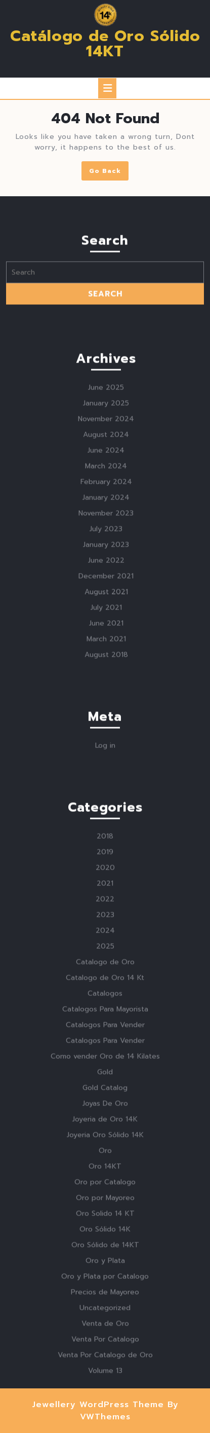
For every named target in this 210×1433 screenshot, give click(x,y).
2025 (105, 1076)
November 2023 (106, 643)
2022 (105, 1029)
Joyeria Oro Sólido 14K (105, 1265)
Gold (105, 1202)
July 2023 (106, 659)
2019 (105, 982)
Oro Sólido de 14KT (105, 1375)
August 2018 (106, 784)
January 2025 (106, 533)
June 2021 (106, 753)
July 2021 (106, 737)
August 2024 (106, 564)
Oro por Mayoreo (105, 1327)
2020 (105, 997)
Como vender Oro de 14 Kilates (105, 1186)
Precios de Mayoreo (105, 1422)
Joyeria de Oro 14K (105, 1249)
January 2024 (106, 627)
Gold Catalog (105, 1217)
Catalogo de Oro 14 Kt (105, 1107)
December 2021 (106, 706)
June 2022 (106, 690)
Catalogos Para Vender (105, 1155)
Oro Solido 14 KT (105, 1343)
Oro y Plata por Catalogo (105, 1406)
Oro (105, 1280)
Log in (105, 875)
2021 (105, 1013)
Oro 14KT (105, 1296)
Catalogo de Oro (105, 1092)
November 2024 (106, 549)
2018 (105, 966)
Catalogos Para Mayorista (105, 1139)
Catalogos (105, 1123)
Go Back (109, 173)
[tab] (107, 88)
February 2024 (106, 611)
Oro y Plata (105, 1390)
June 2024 (106, 580)
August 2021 (106, 721)
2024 (105, 1060)
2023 (105, 1045)
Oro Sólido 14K (105, 1359)
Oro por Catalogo (105, 1312)
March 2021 (106, 769)
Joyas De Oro (105, 1233)
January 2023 (106, 674)
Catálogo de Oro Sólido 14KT (105, 43)
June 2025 (106, 517)
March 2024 (106, 596)
